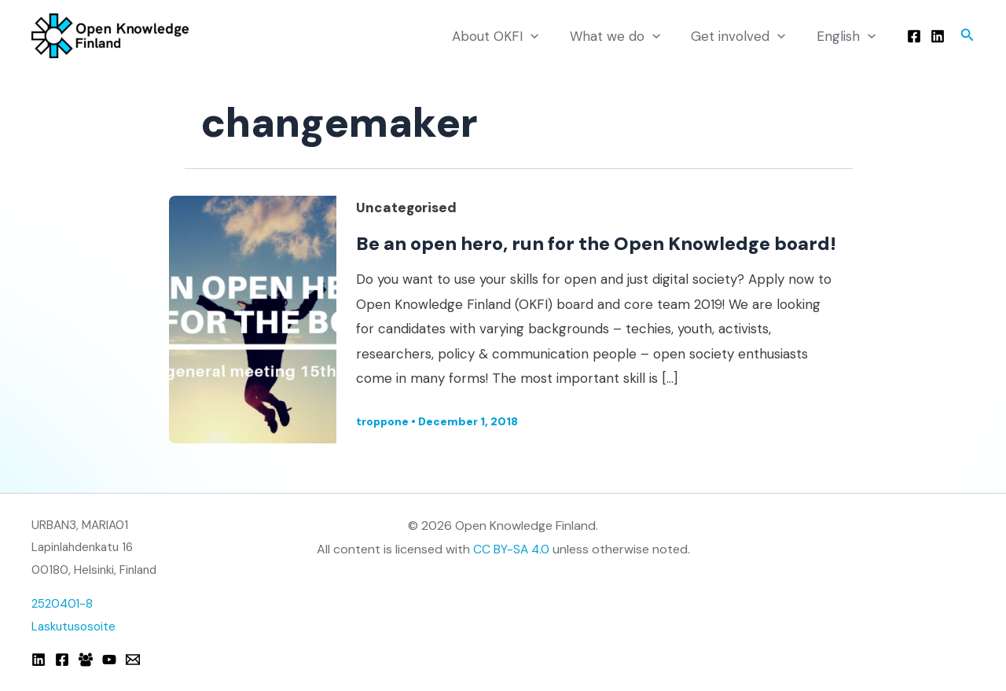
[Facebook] (914, 36)
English (848, 36)
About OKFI (510, 36)
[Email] (133, 659)
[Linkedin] (938, 36)
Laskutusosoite (73, 627)
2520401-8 (62, 604)
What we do (625, 36)
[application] (545, 36)
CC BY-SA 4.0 (511, 549)
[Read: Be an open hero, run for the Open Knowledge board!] (252, 330)
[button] (967, 35)
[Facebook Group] (86, 659)
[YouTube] (109, 659)
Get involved (744, 36)
